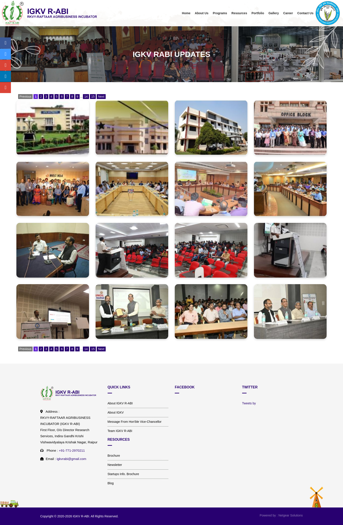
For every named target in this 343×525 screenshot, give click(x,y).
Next (101, 96)
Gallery (273, 13)
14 (86, 96)
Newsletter (115, 464)
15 (93, 96)
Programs (220, 13)
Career (288, 13)
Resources (239, 13)
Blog (111, 483)
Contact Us (305, 13)
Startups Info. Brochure (123, 474)
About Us (201, 13)
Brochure (114, 455)
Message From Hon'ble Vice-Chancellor (135, 421)
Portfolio (258, 13)
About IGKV (116, 412)
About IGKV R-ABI (120, 403)
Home (186, 13)
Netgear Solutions (290, 515)
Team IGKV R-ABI (120, 430)
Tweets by (249, 403)
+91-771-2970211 (72, 450)
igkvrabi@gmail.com (71, 459)
